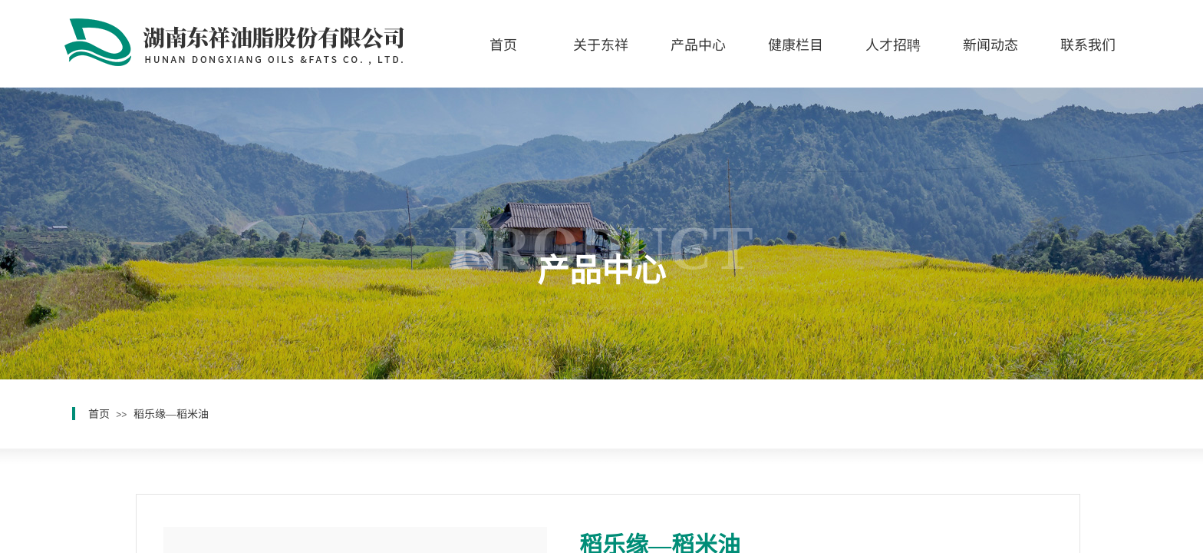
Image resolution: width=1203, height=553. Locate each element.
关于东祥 (600, 44)
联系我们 (1088, 44)
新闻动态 (990, 44)
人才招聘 (893, 44)
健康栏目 (795, 44)
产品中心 (698, 44)
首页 (503, 44)
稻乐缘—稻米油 (171, 413)
